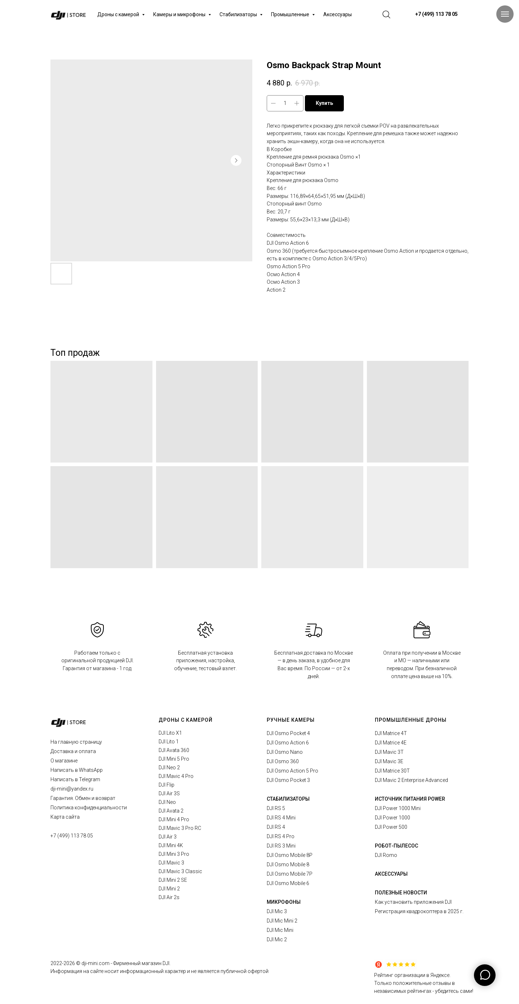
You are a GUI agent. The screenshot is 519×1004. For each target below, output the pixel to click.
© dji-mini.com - (94, 963)
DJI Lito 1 (169, 741)
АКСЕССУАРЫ (391, 874)
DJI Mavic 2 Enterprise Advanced (411, 780)
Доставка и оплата (73, 751)
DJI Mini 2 (169, 889)
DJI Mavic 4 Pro (176, 776)
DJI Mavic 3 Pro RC (180, 828)
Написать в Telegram (75, 779)
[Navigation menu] (505, 14)
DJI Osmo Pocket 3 (288, 780)
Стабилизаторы (238, 14)
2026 (69, 963)
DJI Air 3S (169, 793)
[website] (386, 14)
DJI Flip (166, 785)
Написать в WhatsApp (76, 770)
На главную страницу (76, 742)
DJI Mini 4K (171, 845)
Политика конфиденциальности (88, 807)
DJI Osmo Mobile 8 (288, 864)
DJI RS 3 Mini (281, 846)
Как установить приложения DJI (413, 902)
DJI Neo (167, 802)
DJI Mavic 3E (389, 761)
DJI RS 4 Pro (280, 836)
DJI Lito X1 (170, 733)
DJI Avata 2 (171, 811)
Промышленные (290, 14)
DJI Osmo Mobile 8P (289, 855)
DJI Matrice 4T (391, 733)
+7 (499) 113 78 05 (71, 836)
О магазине (63, 761)
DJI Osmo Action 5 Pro (292, 771)
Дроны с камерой (118, 14)
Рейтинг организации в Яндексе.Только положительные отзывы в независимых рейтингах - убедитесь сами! (423, 983)
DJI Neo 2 (169, 767)
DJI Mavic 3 (171, 863)
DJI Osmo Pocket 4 (288, 733)
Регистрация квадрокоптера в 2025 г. (419, 911)
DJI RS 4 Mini (281, 818)
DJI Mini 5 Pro (174, 759)
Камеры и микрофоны (180, 14)
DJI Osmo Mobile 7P (289, 874)
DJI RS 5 (276, 808)
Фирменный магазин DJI (141, 963)
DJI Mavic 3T (389, 752)
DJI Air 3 (168, 837)
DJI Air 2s (169, 897)
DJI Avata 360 (174, 750)
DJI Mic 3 (277, 911)
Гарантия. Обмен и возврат (82, 798)
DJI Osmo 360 (283, 761)
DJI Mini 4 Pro (174, 819)
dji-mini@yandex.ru (71, 789)
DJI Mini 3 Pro (174, 854)
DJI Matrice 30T (392, 771)
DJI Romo (386, 855)
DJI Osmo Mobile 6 (288, 883)
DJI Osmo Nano (285, 752)
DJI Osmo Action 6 (288, 743)
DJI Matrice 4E (391, 743)
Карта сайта (65, 817)
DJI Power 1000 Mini (398, 808)
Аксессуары (337, 14)
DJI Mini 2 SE (173, 880)
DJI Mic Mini (280, 930)
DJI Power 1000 (392, 818)
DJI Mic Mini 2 (282, 921)
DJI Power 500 (391, 827)
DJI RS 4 (276, 827)
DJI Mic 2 (277, 939)
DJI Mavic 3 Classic (180, 871)
